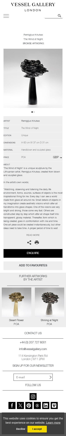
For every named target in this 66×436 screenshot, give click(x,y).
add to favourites (33, 265)
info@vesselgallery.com (33, 349)
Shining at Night (49, 320)
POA (16, 324)
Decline (20, 429)
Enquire (33, 253)
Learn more (53, 422)
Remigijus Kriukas (33, 35)
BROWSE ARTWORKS (33, 44)
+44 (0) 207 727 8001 (33, 342)
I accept (37, 429)
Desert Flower (16, 320)
